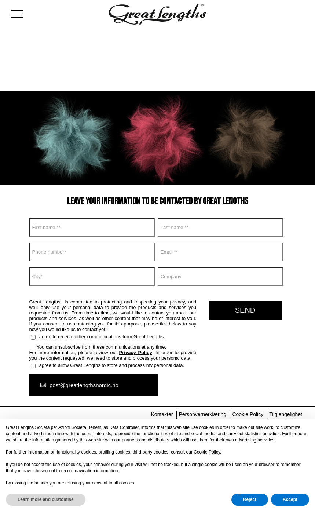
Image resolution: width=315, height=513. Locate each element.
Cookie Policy (207, 452)
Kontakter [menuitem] (162, 414)
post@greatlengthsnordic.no (84, 385)
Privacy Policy (135, 352)
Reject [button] (249, 499)
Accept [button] (290, 499)
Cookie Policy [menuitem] (247, 414)
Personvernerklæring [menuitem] (202, 414)
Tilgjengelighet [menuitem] (285, 414)
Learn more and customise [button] (46, 499)
